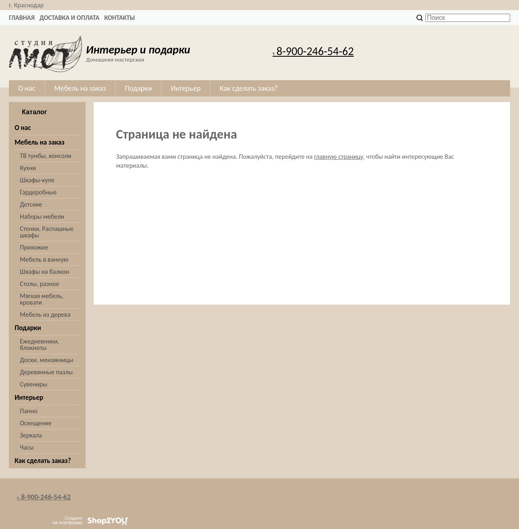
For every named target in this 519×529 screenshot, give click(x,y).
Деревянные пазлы (46, 372)
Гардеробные (38, 192)
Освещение (35, 423)
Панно (28, 411)
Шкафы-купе (37, 180)
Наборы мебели (42, 216)
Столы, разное (39, 284)
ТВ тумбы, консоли (45, 156)
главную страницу (338, 156)
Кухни (28, 168)
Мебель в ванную (44, 259)
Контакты (119, 17)
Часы (27, 447)
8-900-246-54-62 (313, 51)
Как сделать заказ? (43, 460)
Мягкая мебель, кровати (42, 299)
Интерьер (29, 397)
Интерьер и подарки (138, 50)
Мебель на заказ (39, 142)
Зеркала (31, 435)
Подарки (28, 328)
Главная (21, 17)
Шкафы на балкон (44, 271)
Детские (31, 204)
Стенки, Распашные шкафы (46, 232)
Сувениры (33, 384)
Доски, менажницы (46, 360)
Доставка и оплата (69, 17)
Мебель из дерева (45, 314)
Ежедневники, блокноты (39, 344)
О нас (23, 128)
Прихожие (34, 247)
